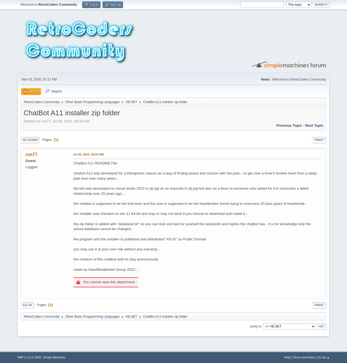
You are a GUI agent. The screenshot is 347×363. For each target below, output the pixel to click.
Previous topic (289, 125)
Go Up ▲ (323, 357)
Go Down (30, 140)
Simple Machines (54, 357)
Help (287, 357)
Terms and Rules (304, 357)
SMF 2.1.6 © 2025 (29, 357)
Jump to (255, 326)
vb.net (154, 188)
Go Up (27, 305)
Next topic (314, 125)
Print (319, 140)
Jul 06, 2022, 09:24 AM (88, 154)
